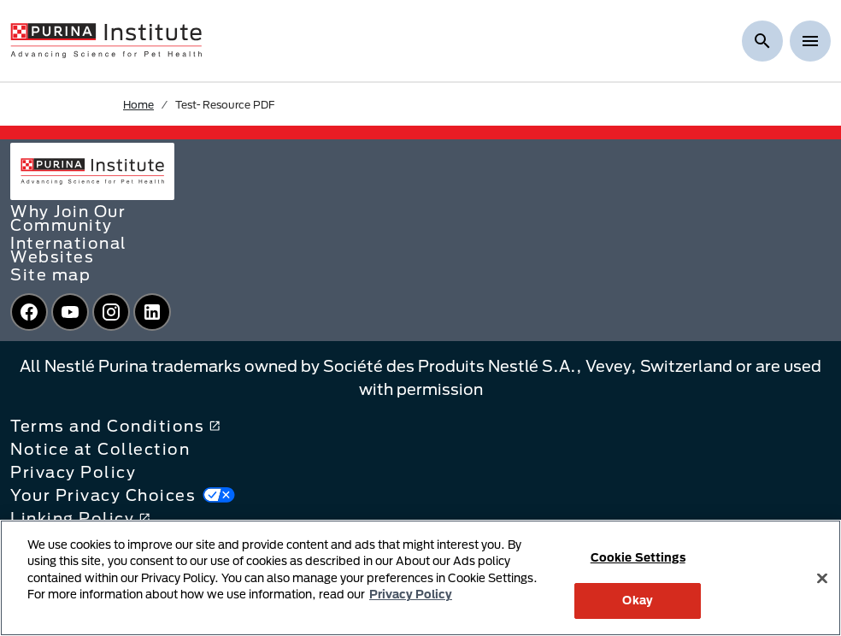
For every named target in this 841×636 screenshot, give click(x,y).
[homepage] (106, 39)
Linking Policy (80, 518)
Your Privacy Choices (122, 495)
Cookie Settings (638, 557)
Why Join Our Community (68, 218)
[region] (420, 578)
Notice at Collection (100, 449)
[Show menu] (810, 41)
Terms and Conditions (115, 426)
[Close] (822, 578)
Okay (637, 600)
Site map (50, 274)
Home (138, 104)
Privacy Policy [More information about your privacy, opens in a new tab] (410, 594)
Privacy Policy (73, 472)
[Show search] (762, 41)
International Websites (68, 249)
